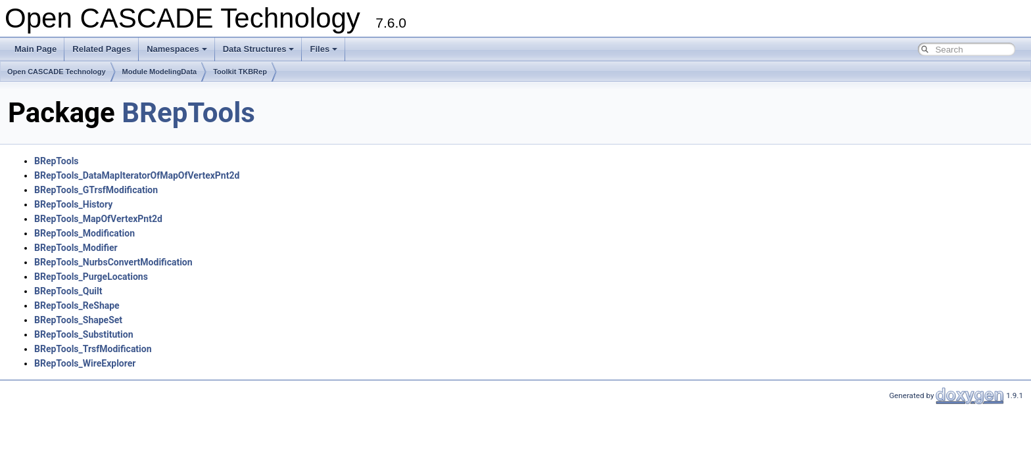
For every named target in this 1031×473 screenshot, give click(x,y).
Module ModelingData (159, 72)
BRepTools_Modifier (76, 247)
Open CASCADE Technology (56, 72)
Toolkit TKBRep (240, 72)
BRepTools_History (73, 204)
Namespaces (177, 49)
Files (323, 49)
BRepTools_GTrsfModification (96, 190)
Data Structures (259, 49)
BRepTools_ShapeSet (78, 320)
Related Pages (101, 49)
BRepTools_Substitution (83, 334)
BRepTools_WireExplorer (84, 363)
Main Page (35, 49)
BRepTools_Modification (84, 233)
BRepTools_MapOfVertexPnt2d (98, 219)
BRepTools (188, 113)
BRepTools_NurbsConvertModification (113, 262)
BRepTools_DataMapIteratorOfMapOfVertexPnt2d (136, 175)
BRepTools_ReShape (77, 305)
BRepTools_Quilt (68, 291)
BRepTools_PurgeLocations (91, 276)
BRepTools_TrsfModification (93, 349)
